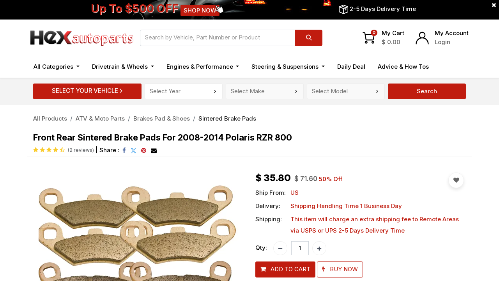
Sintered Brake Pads (227, 118)
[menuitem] (351, 67)
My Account (452, 33)
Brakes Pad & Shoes (161, 118)
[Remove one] (280, 248)
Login (442, 42)
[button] (285, 269)
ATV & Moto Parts (100, 118)
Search (427, 91)
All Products (50, 118)
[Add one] (319, 248)
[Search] (308, 38)
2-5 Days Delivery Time (383, 8)
